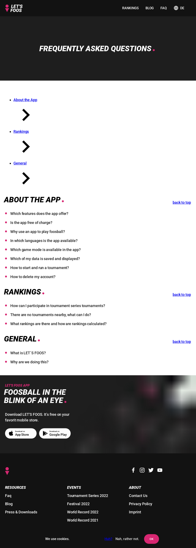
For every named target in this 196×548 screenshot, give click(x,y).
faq (163, 8)
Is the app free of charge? (31, 222)
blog (150, 8)
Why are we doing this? (29, 362)
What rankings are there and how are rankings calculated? (58, 324)
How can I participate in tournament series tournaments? (57, 305)
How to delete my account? (33, 277)
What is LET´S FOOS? (28, 353)
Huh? (108, 539)
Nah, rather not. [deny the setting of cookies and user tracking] (127, 539)
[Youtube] (160, 470)
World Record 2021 (83, 520)
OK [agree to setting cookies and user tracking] (152, 539)
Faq (8, 495)
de (178, 7)
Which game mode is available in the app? (45, 249)
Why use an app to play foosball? (37, 231)
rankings (130, 8)
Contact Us (138, 495)
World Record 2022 (83, 512)
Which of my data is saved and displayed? (45, 258)
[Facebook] (133, 470)
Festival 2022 (78, 504)
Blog (9, 504)
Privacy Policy (140, 504)
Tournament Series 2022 (87, 495)
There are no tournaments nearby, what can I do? (50, 315)
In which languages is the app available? (44, 240)
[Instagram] (142, 470)
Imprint (135, 512)
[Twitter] (151, 470)
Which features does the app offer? (39, 213)
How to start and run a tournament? (39, 267)
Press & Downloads (21, 512)
